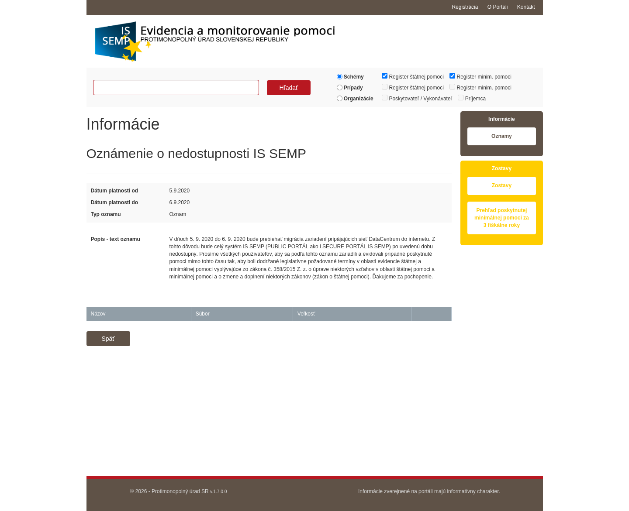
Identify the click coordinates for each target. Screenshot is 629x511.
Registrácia (465, 7)
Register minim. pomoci (480, 76)
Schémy (350, 77)
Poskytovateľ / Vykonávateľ (417, 98)
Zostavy (501, 185)
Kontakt (526, 7)
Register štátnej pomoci (413, 76)
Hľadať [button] (288, 87)
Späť (107, 338)
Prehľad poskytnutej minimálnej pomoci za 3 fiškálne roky (501, 217)
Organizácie (355, 99)
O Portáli (497, 7)
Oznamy (501, 136)
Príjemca (472, 98)
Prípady (350, 88)
